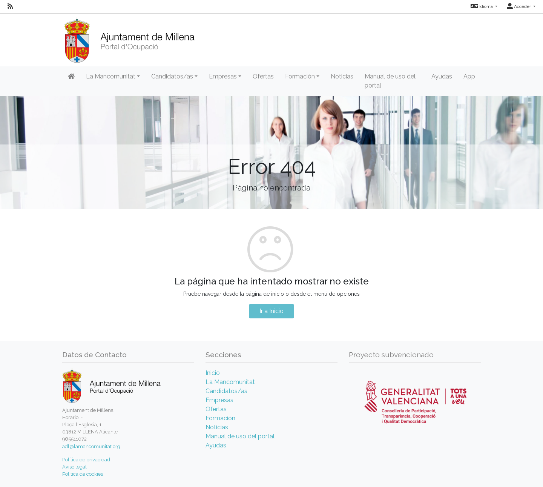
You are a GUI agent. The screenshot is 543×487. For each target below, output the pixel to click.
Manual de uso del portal (390, 81)
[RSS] (10, 6)
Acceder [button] (519, 6)
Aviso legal (74, 467)
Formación (220, 418)
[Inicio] (129, 37)
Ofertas (263, 76)
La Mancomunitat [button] (110, 76)
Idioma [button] (482, 6)
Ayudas (441, 76)
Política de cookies (82, 474)
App (469, 76)
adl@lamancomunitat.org (91, 446)
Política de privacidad (86, 459)
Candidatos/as (226, 391)
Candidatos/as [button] (172, 76)
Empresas (219, 400)
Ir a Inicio (271, 311)
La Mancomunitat (230, 382)
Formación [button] (300, 76)
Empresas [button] (223, 76)
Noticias (342, 76)
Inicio (213, 372)
